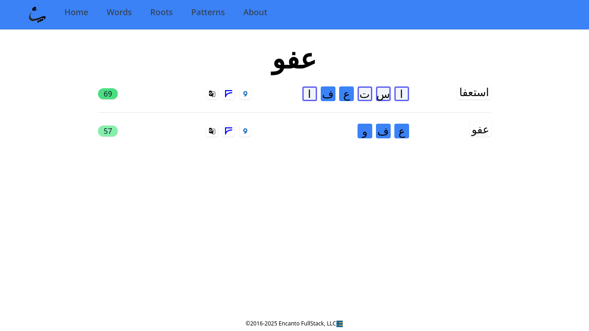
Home (76, 11)
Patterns (208, 11)
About (255, 11)
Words (119, 11)
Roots (161, 11)
